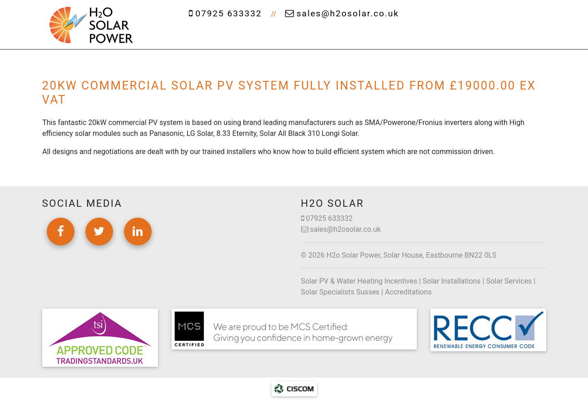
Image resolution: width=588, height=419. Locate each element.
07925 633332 (225, 13)
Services (287, 36)
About (232, 36)
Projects (412, 36)
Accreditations (408, 292)
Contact (509, 36)
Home (185, 36)
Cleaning (349, 36)
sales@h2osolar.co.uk (342, 13)
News (461, 36)
